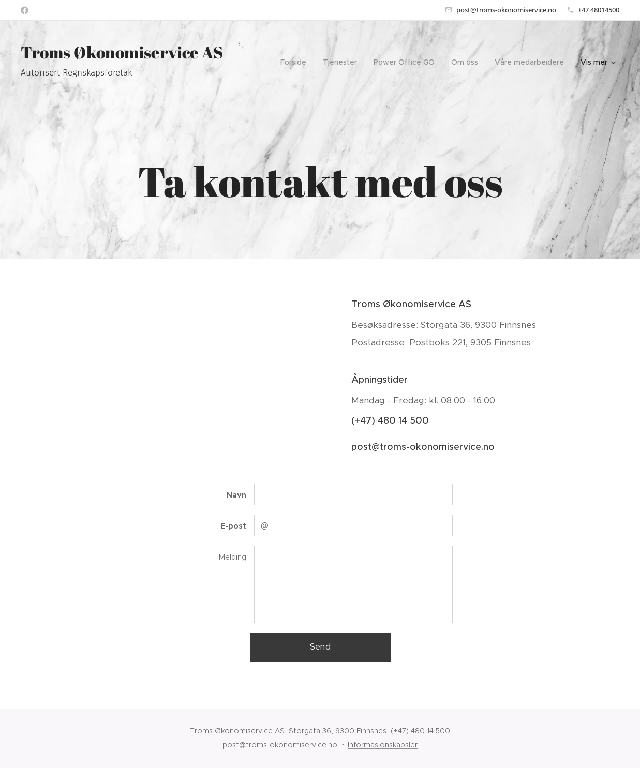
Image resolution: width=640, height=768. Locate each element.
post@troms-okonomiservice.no (506, 9)
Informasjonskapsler (383, 744)
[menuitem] (296, 62)
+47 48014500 (598, 9)
